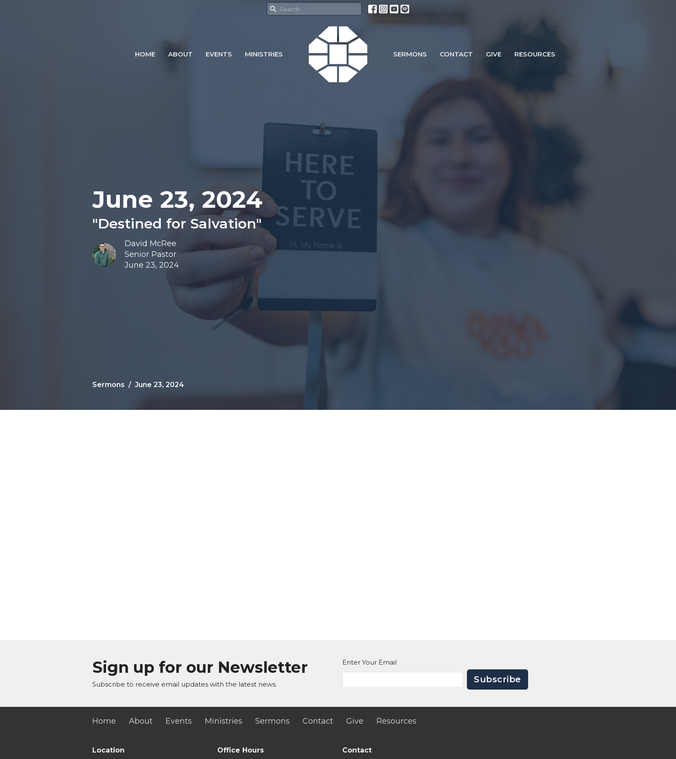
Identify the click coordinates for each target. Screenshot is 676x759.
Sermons (410, 54)
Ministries (264, 54)
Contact (456, 54)
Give (493, 54)
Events (219, 54)
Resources (534, 54)
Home (145, 54)
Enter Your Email (369, 662)
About (180, 54)
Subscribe (497, 679)
